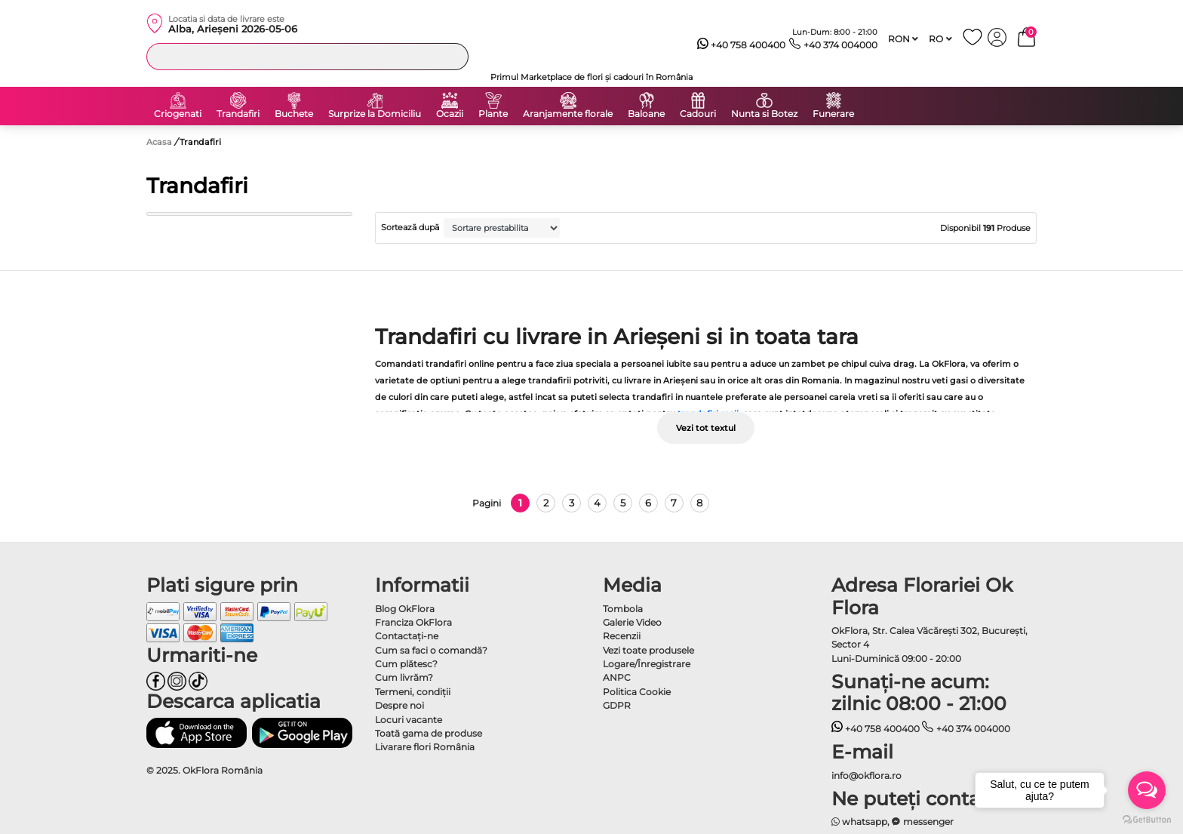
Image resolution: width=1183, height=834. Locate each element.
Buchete (294, 114)
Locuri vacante (408, 719)
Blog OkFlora (405, 608)
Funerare (833, 114)
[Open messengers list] (1147, 790)
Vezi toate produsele (648, 650)
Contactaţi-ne (406, 636)
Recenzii (622, 636)
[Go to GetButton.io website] (1147, 818)
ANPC (617, 677)
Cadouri (698, 114)
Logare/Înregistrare (646, 663)
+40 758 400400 (741, 45)
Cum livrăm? (404, 677)
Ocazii (449, 114)
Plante (493, 114)
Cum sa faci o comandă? (431, 650)
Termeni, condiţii (412, 691)
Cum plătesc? (406, 663)
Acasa (159, 142)
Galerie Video (632, 622)
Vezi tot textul (706, 428)
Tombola (623, 608)
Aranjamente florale (568, 114)
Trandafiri (238, 114)
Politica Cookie (637, 691)
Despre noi (399, 705)
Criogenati (177, 114)
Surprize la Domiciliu (374, 114)
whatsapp (859, 821)
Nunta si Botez (764, 114)
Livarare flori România (425, 746)
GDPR (617, 705)
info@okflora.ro (866, 775)
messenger (923, 821)
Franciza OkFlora (413, 622)
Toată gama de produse (428, 733)
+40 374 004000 (833, 45)
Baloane (646, 114)
